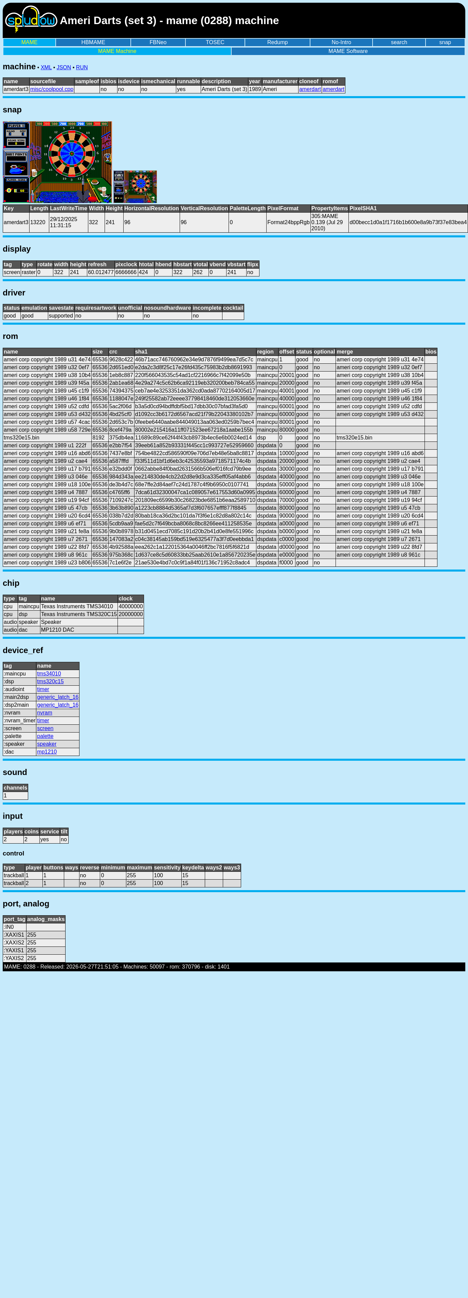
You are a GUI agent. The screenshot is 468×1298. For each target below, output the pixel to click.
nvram (44, 713)
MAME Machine (117, 51)
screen (45, 728)
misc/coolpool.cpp (51, 89)
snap (445, 42)
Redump (277, 42)
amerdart (310, 89)
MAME (29, 42)
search (399, 42)
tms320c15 (50, 681)
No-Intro (341, 42)
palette (45, 736)
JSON (64, 67)
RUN (82, 67)
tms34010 (49, 674)
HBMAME (93, 42)
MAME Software (348, 51)
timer (43, 689)
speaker (46, 744)
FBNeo (158, 42)
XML (46, 67)
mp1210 (47, 752)
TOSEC (215, 42)
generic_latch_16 (57, 697)
